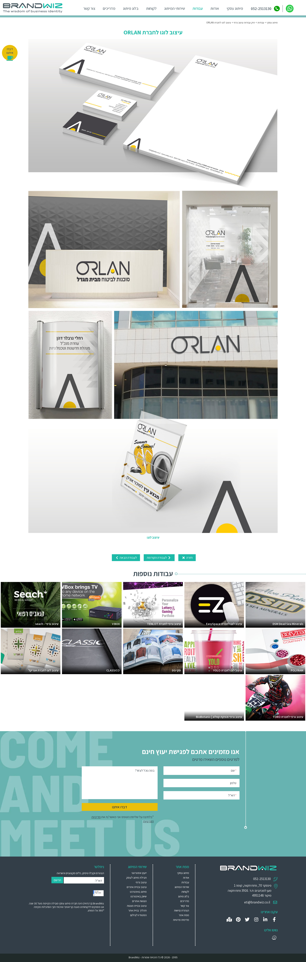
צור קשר (89, 8)
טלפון (233, 783)
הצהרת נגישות (181, 910)
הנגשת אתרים (139, 901)
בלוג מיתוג (130, 8)
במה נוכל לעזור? (144, 770)
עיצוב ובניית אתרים (137, 887)
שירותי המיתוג (174, 8)
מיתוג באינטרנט (138, 891)
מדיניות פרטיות (181, 919)
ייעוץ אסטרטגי (139, 873)
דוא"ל (232, 795)
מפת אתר (184, 915)
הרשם (57, 880)
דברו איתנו (119, 806)
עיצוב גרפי (141, 882)
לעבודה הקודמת (159, 557)
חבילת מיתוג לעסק (136, 877)
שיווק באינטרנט (138, 896)
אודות (214, 8)
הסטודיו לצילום (138, 915)
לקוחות (150, 8)
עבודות (197, 8)
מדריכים (108, 8)
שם (233, 770)
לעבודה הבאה (126, 557)
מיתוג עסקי (234, 8)
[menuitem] (133, 873)
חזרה (187, 557)
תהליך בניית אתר (137, 910)
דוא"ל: (98, 880)
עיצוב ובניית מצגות (137, 905)
